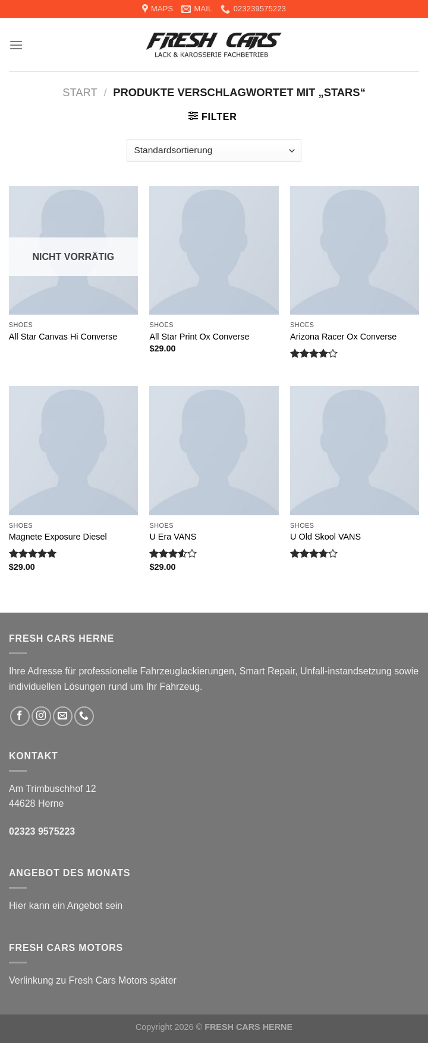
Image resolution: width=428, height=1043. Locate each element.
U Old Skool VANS (325, 536)
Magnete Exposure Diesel (58, 536)
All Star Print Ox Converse (199, 336)
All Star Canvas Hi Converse (63, 336)
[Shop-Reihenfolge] (214, 150)
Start (79, 92)
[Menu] (16, 44)
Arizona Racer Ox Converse (343, 336)
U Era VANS (172, 536)
